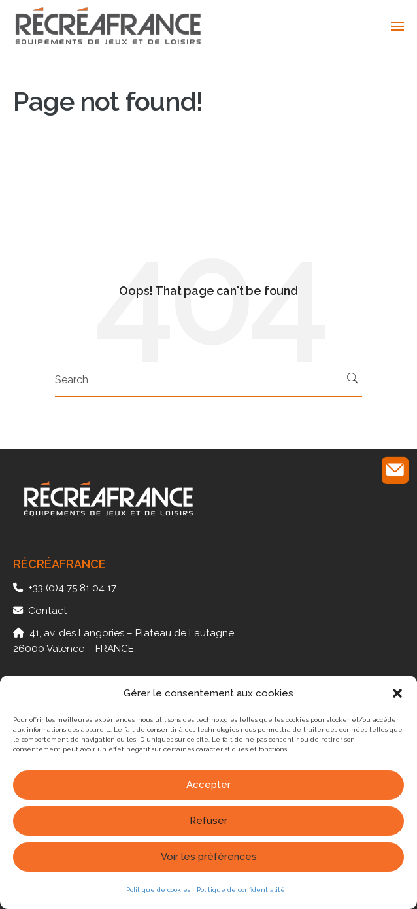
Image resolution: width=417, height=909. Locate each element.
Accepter (208, 785)
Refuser (208, 821)
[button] (397, 693)
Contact (47, 611)
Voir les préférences (209, 857)
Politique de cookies (158, 889)
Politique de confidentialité (241, 889)
